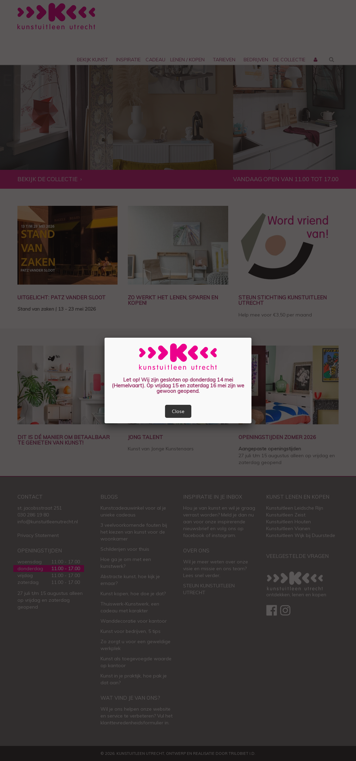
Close (178, 411)
